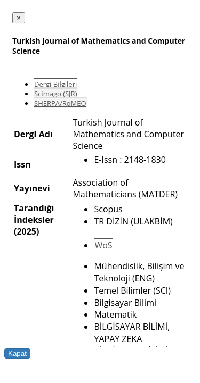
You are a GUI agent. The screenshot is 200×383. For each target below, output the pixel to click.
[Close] (18, 17)
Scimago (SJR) (55, 93)
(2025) (26, 231)
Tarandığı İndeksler (34, 214)
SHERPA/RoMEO (60, 103)
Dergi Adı (33, 134)
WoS (103, 245)
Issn (22, 164)
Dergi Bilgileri (55, 84)
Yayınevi (32, 188)
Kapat (17, 353)
